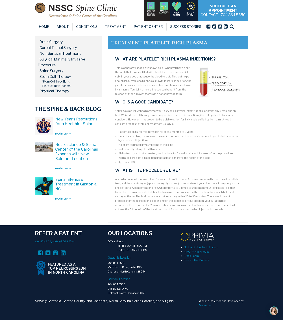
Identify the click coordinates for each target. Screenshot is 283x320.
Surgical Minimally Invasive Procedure (61, 62)
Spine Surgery (52, 71)
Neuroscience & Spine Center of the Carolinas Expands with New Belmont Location (76, 151)
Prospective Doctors (196, 260)
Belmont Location (119, 279)
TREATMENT (115, 27)
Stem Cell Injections (56, 81)
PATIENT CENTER (148, 27)
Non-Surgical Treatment (60, 53)
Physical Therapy (54, 91)
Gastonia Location (119, 257)
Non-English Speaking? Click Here (54, 241)
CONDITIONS (86, 27)
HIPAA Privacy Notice (197, 251)
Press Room (191, 255)
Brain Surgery (51, 42)
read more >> (63, 133)
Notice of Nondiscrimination (200, 247)
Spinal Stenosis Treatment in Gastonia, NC (76, 184)
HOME (44, 27)
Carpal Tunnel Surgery (58, 48)
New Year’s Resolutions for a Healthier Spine (76, 121)
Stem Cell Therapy (55, 76)
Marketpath (206, 305)
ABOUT (62, 27)
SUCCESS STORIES (185, 27)
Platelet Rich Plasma (56, 86)
